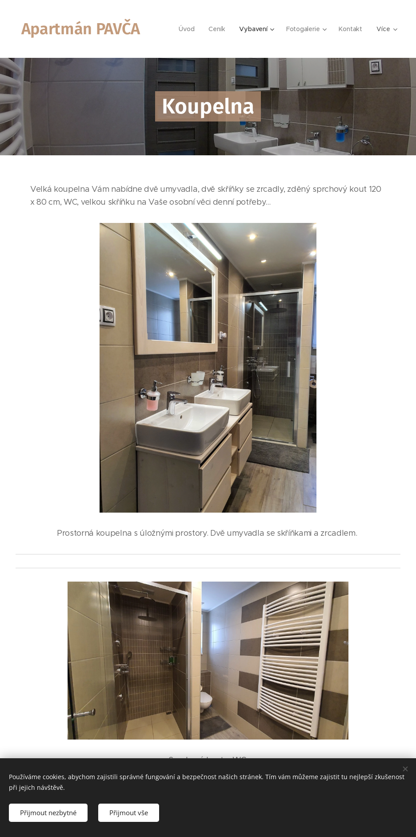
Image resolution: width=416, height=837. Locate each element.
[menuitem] (187, 29)
